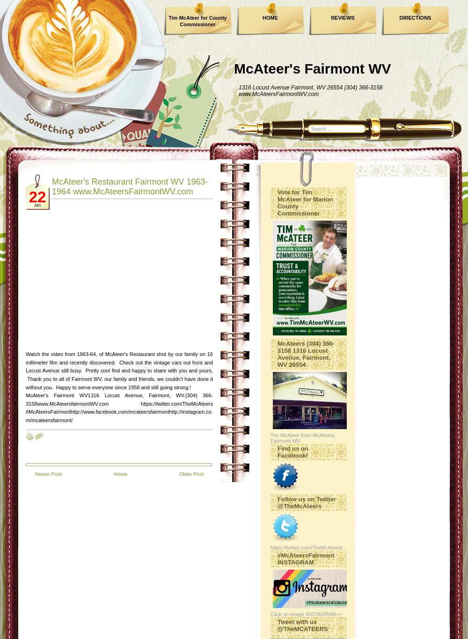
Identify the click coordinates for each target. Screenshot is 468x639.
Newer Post (48, 474)
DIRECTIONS (415, 18)
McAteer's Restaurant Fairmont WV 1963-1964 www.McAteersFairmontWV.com (130, 186)
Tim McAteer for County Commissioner (197, 21)
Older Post (191, 474)
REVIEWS (343, 18)
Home (120, 474)
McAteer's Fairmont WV (312, 68)
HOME (270, 18)
